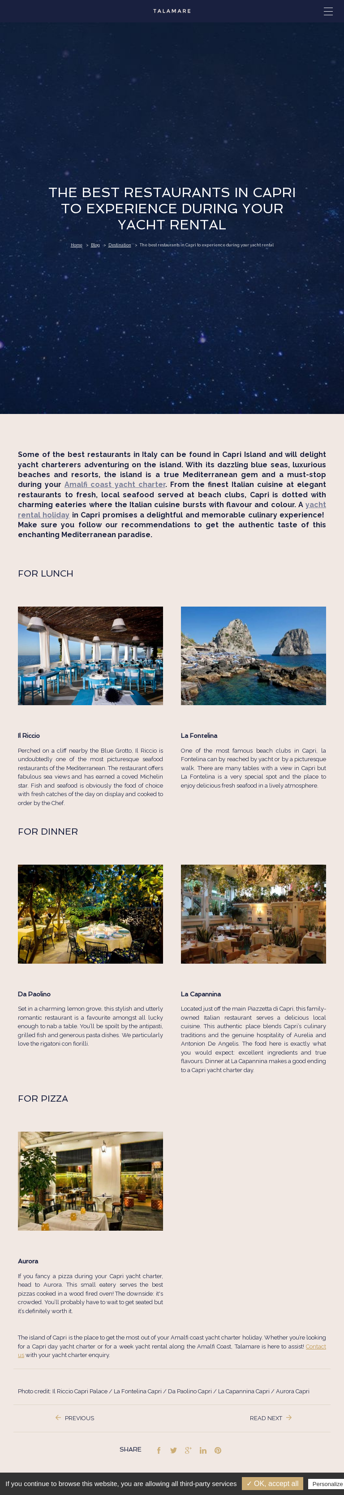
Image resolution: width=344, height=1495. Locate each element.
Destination (119, 245)
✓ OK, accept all (272, 1483)
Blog (95, 245)
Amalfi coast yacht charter (114, 484)
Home (76, 245)
